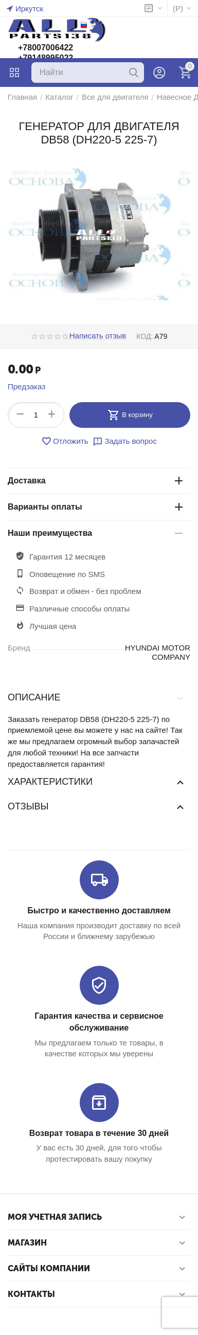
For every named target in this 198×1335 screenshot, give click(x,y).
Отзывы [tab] (96, 806)
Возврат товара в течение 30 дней (99, 1133)
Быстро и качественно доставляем (98, 910)
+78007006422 (45, 47)
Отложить (64, 441)
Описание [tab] (96, 697)
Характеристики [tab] (96, 781)
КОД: (144, 336)
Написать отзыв (98, 336)
